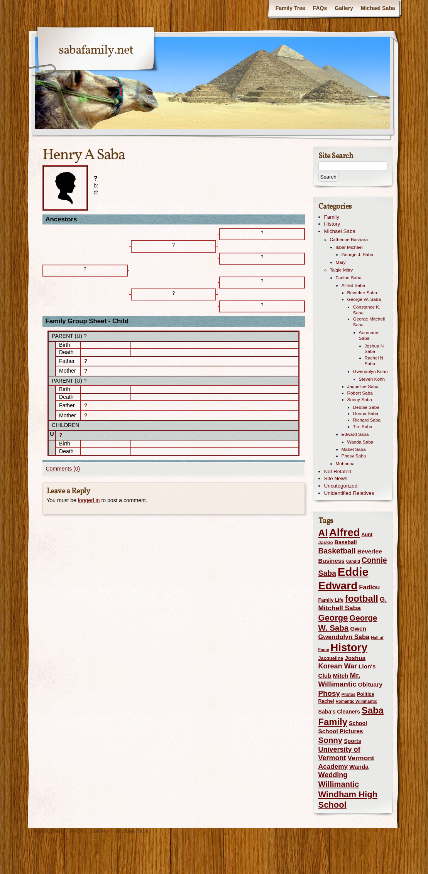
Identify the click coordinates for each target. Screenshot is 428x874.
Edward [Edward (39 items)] (338, 585)
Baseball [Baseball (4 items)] (346, 542)
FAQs (320, 8)
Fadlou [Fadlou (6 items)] (369, 587)
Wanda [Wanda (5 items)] (359, 766)
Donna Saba (366, 413)
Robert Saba (360, 393)
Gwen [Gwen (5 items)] (358, 628)
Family (332, 217)
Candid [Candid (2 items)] (353, 561)
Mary (341, 262)
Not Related (338, 471)
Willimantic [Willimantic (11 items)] (338, 784)
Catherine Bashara (349, 239)
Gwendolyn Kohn (370, 371)
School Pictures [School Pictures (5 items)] (340, 731)
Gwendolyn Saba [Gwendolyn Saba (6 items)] (344, 636)
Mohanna (345, 463)
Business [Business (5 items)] (331, 560)
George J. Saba (358, 254)
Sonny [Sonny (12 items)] (330, 740)
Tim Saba (362, 426)
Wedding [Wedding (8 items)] (333, 775)
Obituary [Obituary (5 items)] (370, 684)
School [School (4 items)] (358, 723)
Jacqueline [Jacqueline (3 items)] (330, 658)
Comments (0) (63, 469)
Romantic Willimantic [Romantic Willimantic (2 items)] (356, 701)
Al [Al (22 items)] (323, 533)
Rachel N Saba (374, 360)
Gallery (344, 8)
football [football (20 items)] (361, 598)
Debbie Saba (366, 407)
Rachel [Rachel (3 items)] (326, 701)
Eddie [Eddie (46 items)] (353, 571)
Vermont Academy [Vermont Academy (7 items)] (346, 762)
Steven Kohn (372, 379)
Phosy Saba (354, 456)
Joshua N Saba (374, 348)
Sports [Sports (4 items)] (352, 741)
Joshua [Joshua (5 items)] (355, 658)
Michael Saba (378, 8)
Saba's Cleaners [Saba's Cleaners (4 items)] (339, 712)
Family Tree (290, 8)
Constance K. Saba (367, 310)
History (332, 224)
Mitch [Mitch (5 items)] (340, 675)
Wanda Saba (360, 442)
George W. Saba (364, 299)
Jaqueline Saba (363, 386)
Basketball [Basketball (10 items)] (337, 551)
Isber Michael (349, 247)
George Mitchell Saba (369, 321)
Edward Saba (355, 434)
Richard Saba (367, 420)
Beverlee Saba (362, 292)
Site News (336, 478)
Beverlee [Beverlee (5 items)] (369, 551)
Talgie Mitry (341, 270)
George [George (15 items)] (333, 618)
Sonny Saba (359, 399)
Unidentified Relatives (349, 493)
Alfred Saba (353, 285)
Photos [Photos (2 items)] (348, 694)
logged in (89, 500)
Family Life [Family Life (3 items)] (330, 600)
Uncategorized (341, 486)
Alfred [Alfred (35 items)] (344, 532)
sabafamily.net (96, 50)
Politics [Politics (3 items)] (365, 694)
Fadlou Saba (349, 277)
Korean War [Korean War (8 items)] (337, 666)
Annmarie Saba (369, 335)
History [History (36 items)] (348, 647)
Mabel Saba (354, 449)
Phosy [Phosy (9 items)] (329, 693)
